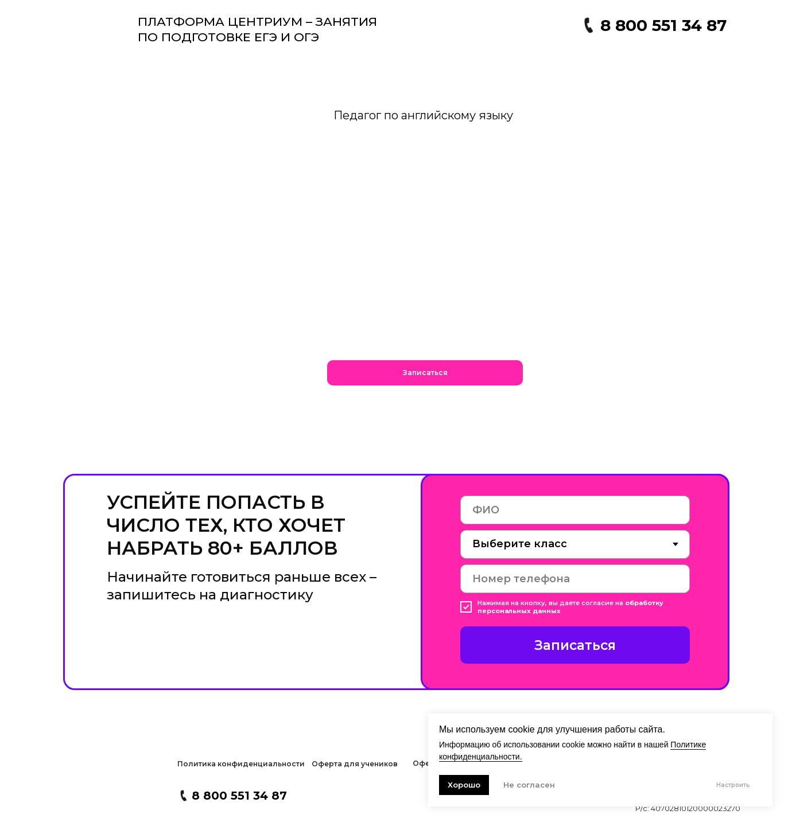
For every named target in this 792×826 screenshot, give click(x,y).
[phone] (575, 578)
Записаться (575, 645)
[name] (575, 510)
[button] (425, 372)
